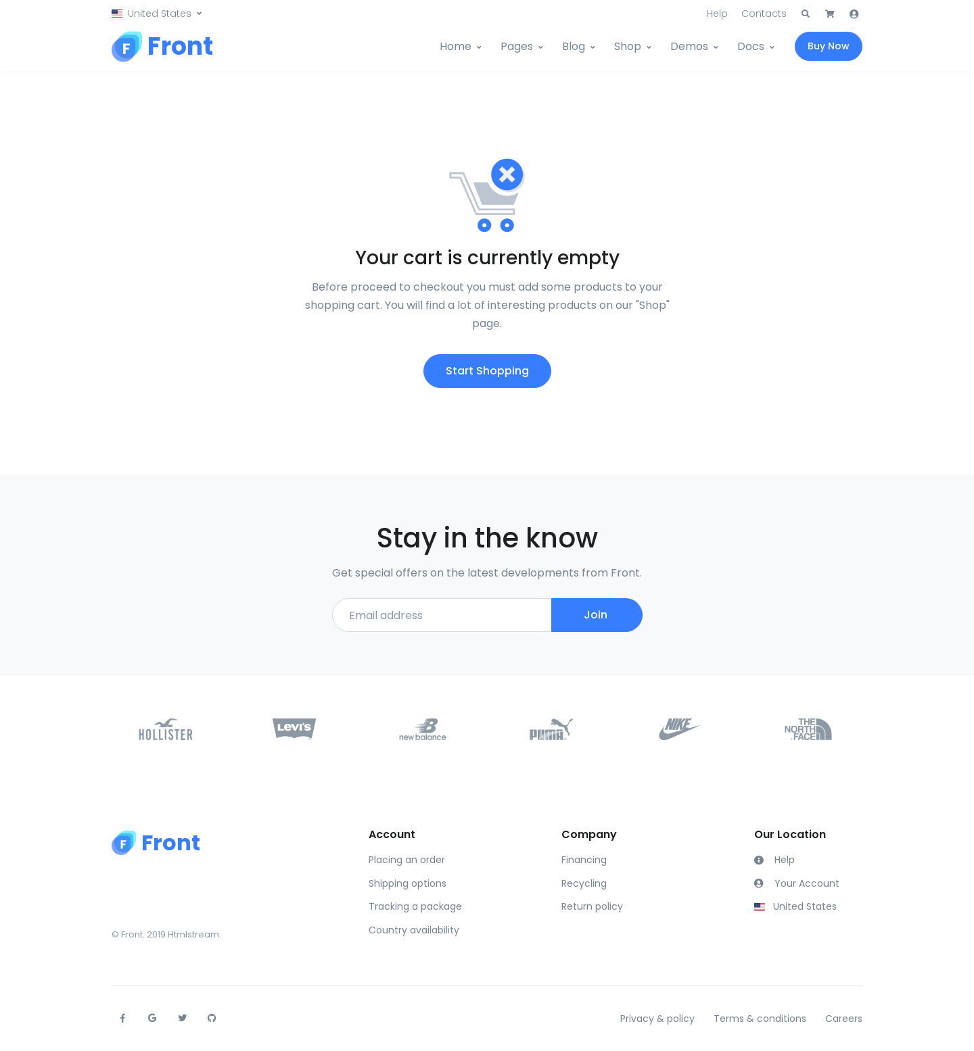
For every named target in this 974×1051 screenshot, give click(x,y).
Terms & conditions (760, 1018)
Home (455, 46)
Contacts (764, 13)
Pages (517, 46)
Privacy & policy (657, 1018)
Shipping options (407, 883)
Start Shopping (487, 370)
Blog (573, 46)
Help (717, 13)
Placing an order (407, 859)
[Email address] (442, 615)
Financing (584, 859)
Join (595, 614)
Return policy (592, 906)
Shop (627, 46)
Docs (750, 46)
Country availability (414, 930)
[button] (157, 14)
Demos (689, 46)
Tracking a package (415, 906)
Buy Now (829, 46)
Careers (843, 1018)
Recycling (584, 883)
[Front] (162, 46)
